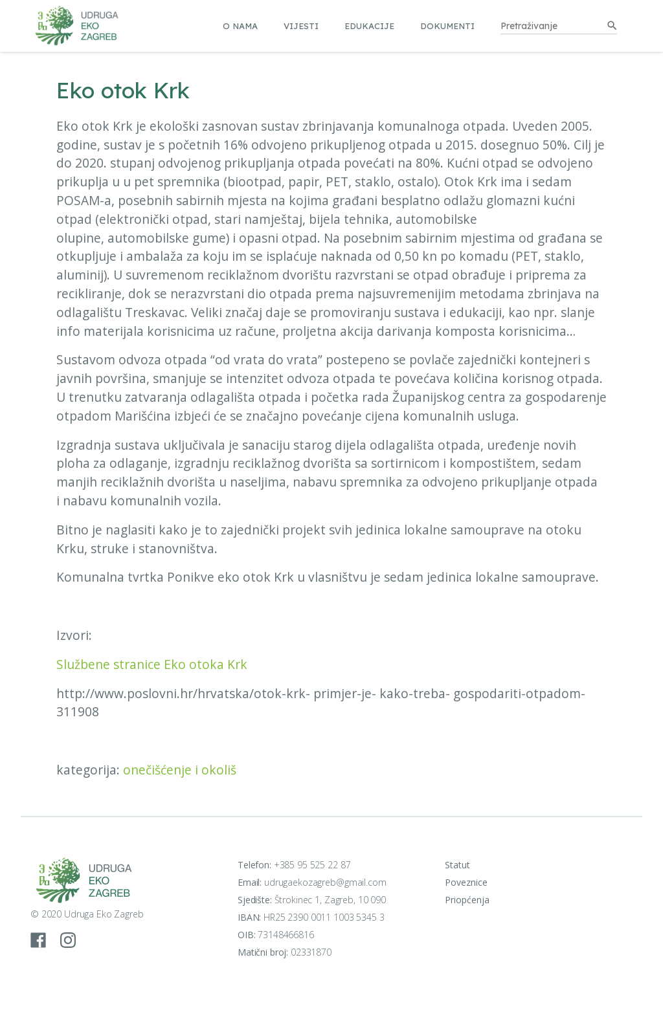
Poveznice (466, 882)
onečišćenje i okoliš (179, 769)
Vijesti (301, 26)
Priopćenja (467, 900)
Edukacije (369, 26)
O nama (240, 26)
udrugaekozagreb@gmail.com (325, 882)
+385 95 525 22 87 (312, 865)
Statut (457, 865)
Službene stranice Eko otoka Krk (151, 664)
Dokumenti (447, 26)
